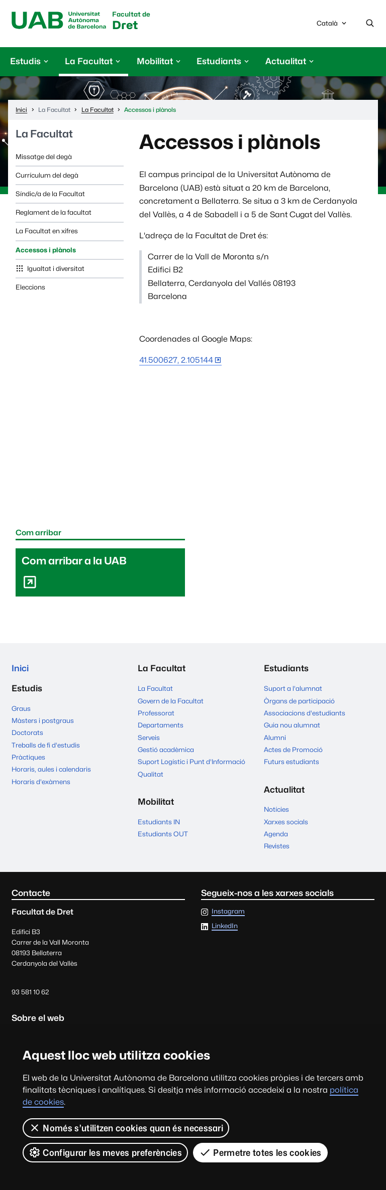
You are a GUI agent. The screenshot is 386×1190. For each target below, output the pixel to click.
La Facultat (44, 134)
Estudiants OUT (163, 834)
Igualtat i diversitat (55, 268)
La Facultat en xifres (47, 231)
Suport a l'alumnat (293, 688)
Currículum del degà (47, 175)
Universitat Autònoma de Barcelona (59, 21)
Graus (21, 708)
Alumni (275, 737)
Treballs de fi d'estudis (46, 745)
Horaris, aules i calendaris (51, 769)
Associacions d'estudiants (304, 713)
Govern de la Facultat (171, 701)
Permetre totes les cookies (260, 1152)
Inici (20, 668)
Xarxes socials (286, 822)
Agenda (276, 834)
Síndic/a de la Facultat (50, 194)
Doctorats (27, 732)
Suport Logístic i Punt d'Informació (191, 762)
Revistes (277, 846)
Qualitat (150, 774)
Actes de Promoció (293, 750)
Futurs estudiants (291, 762)
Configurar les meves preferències (105, 1152)
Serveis (149, 737)
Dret (131, 21)
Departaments (160, 725)
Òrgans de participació (299, 701)
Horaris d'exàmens (41, 782)
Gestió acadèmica (166, 750)
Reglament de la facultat (53, 212)
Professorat (156, 713)
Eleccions (30, 287)
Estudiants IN (159, 822)
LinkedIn (225, 926)
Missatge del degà (44, 157)
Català (332, 25)
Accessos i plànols (46, 250)
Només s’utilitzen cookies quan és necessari (126, 1128)
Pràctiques (28, 757)
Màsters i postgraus (43, 720)
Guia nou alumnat (292, 725)
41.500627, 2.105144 (176, 360)
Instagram (228, 911)
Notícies (276, 809)
